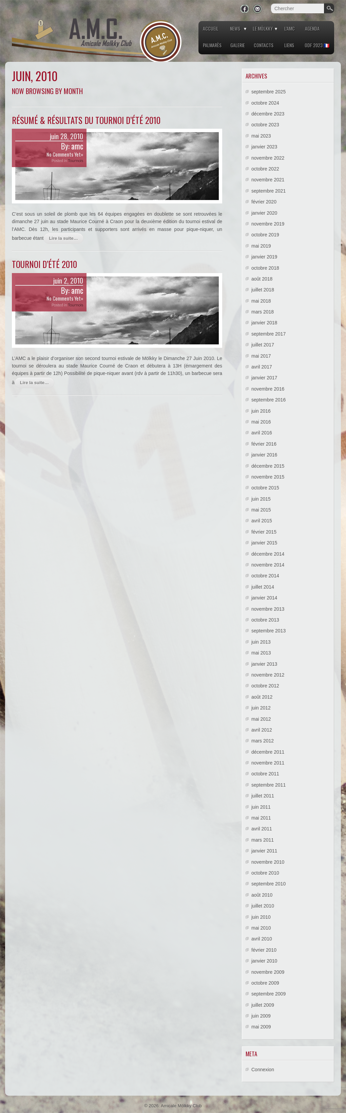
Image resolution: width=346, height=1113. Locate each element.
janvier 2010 (264, 961)
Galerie (237, 45)
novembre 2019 (267, 224)
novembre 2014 (267, 565)
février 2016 (263, 444)
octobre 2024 (265, 103)
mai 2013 (261, 653)
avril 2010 (261, 938)
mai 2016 (261, 422)
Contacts (263, 45)
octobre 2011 (265, 773)
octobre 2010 (265, 873)
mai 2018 (261, 301)
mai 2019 (261, 246)
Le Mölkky (263, 28)
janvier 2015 (264, 542)
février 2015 (263, 532)
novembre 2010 (267, 862)
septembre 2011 (268, 785)
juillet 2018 (262, 289)
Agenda (312, 28)
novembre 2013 (267, 609)
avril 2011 (261, 828)
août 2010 (261, 895)
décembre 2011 (267, 752)
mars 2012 (262, 740)
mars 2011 (262, 840)
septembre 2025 (268, 91)
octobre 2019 (265, 234)
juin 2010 (261, 917)
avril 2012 (261, 730)
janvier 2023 (264, 146)
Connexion (262, 1069)
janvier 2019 (264, 256)
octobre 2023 (265, 124)
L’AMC (289, 28)
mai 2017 (261, 356)
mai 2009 (261, 1026)
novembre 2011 (267, 763)
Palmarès (212, 45)
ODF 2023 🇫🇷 (317, 45)
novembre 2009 (267, 972)
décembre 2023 (267, 113)
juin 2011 (261, 807)
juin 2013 (261, 642)
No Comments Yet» (64, 154)
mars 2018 (262, 312)
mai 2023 (261, 136)
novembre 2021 (267, 179)
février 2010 (263, 950)
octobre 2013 (265, 620)
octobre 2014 (265, 575)
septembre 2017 (268, 334)
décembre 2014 (267, 554)
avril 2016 (261, 432)
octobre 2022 (265, 169)
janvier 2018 (264, 322)
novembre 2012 (267, 675)
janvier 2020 (264, 213)
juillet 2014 (262, 587)
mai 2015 (261, 510)
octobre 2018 (265, 268)
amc (77, 146)
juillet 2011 (262, 795)
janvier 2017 (264, 377)
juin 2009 (261, 1016)
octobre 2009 (265, 983)
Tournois (75, 160)
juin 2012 (261, 708)
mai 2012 (261, 719)
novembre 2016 (267, 389)
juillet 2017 (262, 344)
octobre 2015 (265, 487)
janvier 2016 (264, 454)
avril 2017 (261, 367)
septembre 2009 (268, 994)
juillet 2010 (262, 906)
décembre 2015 (267, 466)
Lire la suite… (63, 238)
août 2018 (261, 279)
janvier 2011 (264, 851)
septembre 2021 (268, 191)
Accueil (210, 28)
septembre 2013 (268, 630)
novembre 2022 (267, 158)
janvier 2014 (264, 597)
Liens (289, 45)
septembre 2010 (268, 883)
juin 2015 (261, 499)
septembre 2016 (268, 399)
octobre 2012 (265, 685)
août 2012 (261, 697)
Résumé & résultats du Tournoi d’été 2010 (86, 120)
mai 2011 (261, 818)
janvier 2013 (264, 664)
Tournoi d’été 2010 (44, 264)
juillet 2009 (262, 1005)
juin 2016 (261, 411)
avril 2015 (261, 520)
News (235, 28)
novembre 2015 (267, 477)
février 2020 (263, 201)
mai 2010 (261, 928)
